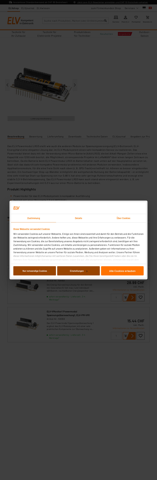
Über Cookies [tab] (123, 218)
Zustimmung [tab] (33, 218)
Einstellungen (78, 270)
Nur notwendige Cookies (35, 270)
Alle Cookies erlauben (122, 271)
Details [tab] (78, 218)
